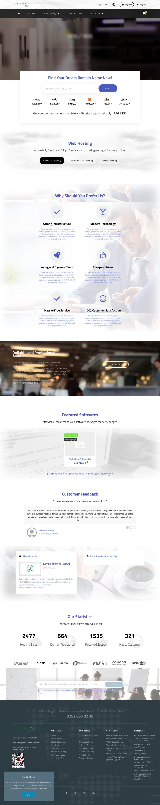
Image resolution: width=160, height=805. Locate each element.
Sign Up (127, 5)
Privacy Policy (140, 754)
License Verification (59, 758)
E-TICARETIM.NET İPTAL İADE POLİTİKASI (144, 740)
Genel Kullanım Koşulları (144, 779)
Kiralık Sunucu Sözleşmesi (144, 771)
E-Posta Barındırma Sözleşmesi (142, 758)
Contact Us (55, 735)
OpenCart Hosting (86, 758)
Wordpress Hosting (86, 742)
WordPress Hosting (86, 752)
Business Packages (86, 748)
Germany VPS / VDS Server (115, 749)
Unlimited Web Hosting (88, 735)
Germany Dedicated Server (117, 735)
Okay (29, 795)
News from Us (57, 748)
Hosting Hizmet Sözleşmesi (145, 762)
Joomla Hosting (85, 755)
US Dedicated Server (115, 742)
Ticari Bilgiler (56, 739)
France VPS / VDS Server (116, 754)
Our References (57, 745)
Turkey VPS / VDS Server (116, 757)
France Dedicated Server (116, 739)
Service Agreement (142, 744)
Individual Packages (87, 745)
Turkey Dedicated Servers (117, 745)
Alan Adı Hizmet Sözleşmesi (140, 766)
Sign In (141, 5)
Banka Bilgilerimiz (58, 742)
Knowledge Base (58, 755)
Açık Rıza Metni (140, 747)
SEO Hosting (84, 739)
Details (80, 58)
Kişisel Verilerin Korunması (145, 735)
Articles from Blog (58, 752)
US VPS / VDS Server (115, 760)
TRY (106, 4)
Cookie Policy (139, 750)
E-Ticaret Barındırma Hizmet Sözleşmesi (142, 775)
